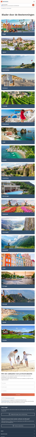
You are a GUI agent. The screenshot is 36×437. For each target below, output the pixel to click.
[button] (18, 431)
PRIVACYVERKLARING (5, 401)
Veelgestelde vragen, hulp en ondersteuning (18, 414)
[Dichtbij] (34, 1)
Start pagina (3, 8)
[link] (18, 27)
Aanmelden (18, 394)
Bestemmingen (9, 8)
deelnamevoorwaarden (10, 397)
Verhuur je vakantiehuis (18, 425)
